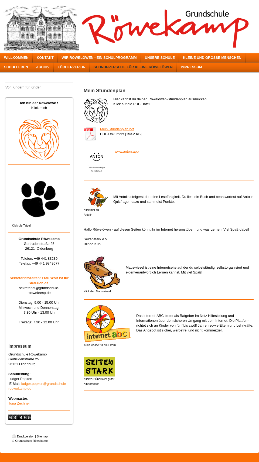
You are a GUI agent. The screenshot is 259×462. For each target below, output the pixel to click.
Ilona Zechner (19, 403)
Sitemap (42, 436)
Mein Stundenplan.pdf (117, 129)
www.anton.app (127, 151)
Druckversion (23, 436)
